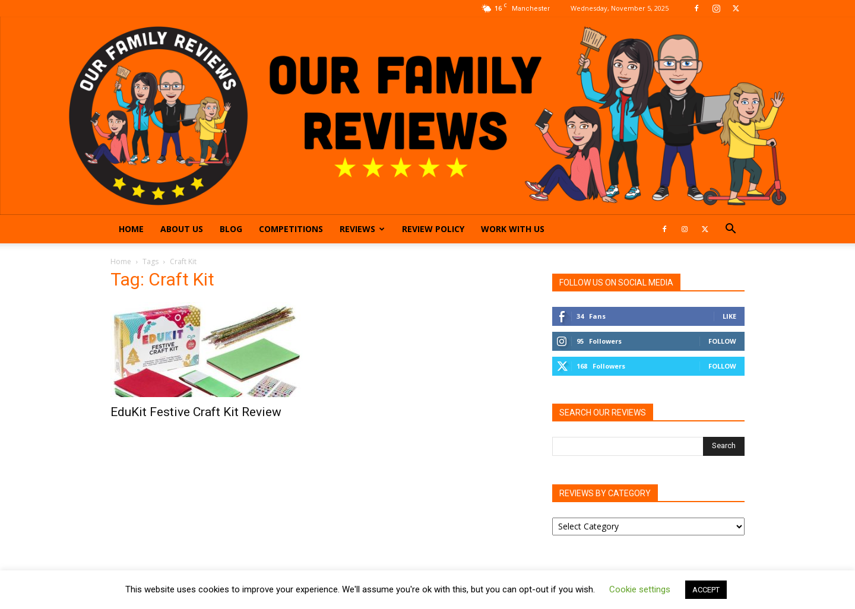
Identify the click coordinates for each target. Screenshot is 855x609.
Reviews (362, 228)
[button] (730, 230)
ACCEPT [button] (706, 589)
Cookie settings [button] (639, 589)
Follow (722, 341)
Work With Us (512, 228)
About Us (181, 228)
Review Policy (433, 228)
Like (729, 316)
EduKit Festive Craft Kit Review (195, 412)
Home (131, 228)
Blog (231, 228)
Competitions (291, 228)
